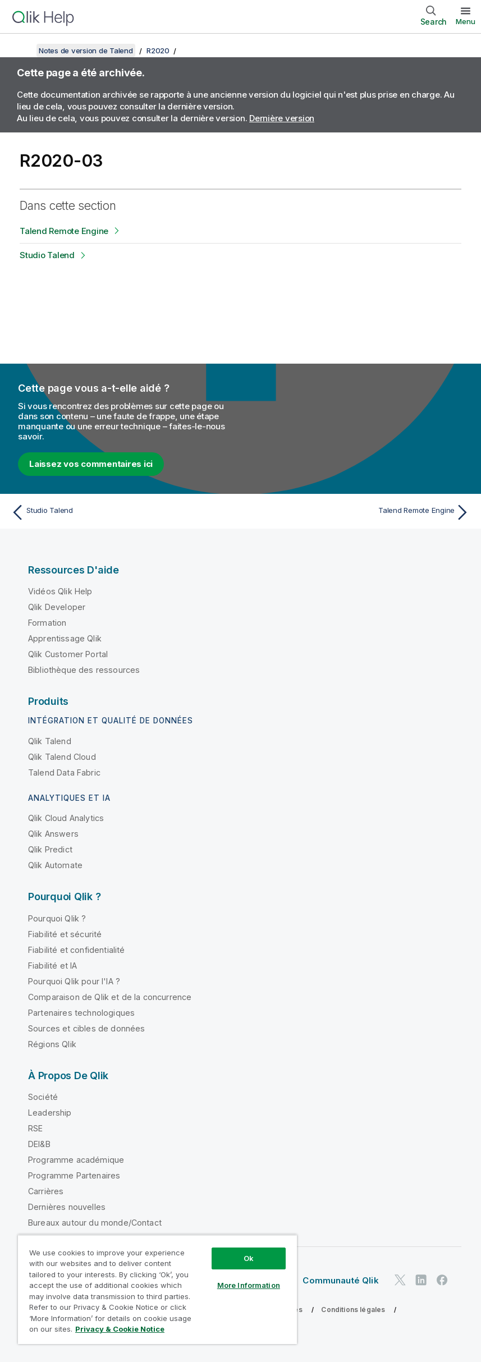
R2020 (158, 50)
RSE (35, 1128)
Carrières (45, 1191)
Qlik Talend (49, 741)
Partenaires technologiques (81, 1012)
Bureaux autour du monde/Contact (95, 1222)
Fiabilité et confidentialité (76, 950)
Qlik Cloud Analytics (66, 818)
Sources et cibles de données (86, 1028)
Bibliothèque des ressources (84, 670)
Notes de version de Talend (86, 50)
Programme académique (76, 1159)
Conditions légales (353, 1309)
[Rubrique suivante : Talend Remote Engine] (359, 512)
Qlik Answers (53, 833)
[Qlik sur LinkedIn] (421, 1279)
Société (43, 1097)
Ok (249, 1258)
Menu (465, 21)
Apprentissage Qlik (65, 638)
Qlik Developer (56, 607)
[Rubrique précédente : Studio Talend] (122, 512)
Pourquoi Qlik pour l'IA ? (74, 981)
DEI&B (39, 1144)
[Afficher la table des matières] (22, 50)
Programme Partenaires (74, 1175)
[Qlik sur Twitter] (400, 1279)
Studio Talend (47, 255)
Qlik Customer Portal (68, 654)
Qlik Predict (50, 849)
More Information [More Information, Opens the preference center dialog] (248, 1285)
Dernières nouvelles (67, 1207)
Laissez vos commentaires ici (91, 463)
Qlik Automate (55, 865)
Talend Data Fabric (64, 772)
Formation (47, 622)
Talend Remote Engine (64, 231)
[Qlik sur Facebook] (442, 1279)
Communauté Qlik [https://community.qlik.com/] (340, 1280)
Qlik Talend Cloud (62, 757)
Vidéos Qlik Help (60, 591)
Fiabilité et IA (52, 965)
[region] (157, 1289)
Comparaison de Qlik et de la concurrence (109, 997)
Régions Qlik (52, 1044)
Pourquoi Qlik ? (57, 918)
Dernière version (281, 118)
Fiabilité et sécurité (65, 934)
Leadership (50, 1112)
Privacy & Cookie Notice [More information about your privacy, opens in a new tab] (119, 1328)
